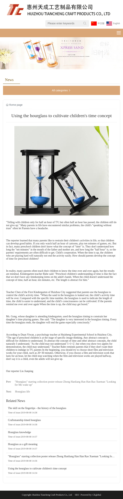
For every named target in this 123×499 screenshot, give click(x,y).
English (116, 23)
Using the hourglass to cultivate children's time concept (37, 468)
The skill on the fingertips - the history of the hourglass (37, 408)
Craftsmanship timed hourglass (24, 420)
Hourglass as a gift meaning (22, 444)
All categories (61, 90)
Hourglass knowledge (19, 432)
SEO (77, 494)
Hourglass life (22, 391)
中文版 (101, 23)
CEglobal (97, 494)
